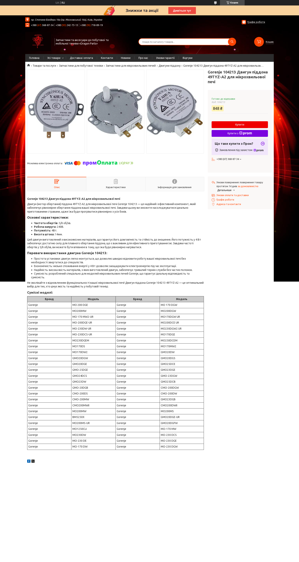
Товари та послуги (44, 65)
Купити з (240, 133)
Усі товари (53, 58)
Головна (34, 58)
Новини (125, 58)
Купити (239, 124)
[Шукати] (232, 42)
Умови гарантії (165, 58)
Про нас (143, 58)
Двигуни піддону (170, 65)
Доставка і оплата (81, 58)
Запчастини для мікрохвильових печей (131, 65)
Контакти (107, 58)
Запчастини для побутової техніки (81, 65)
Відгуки (187, 58)
